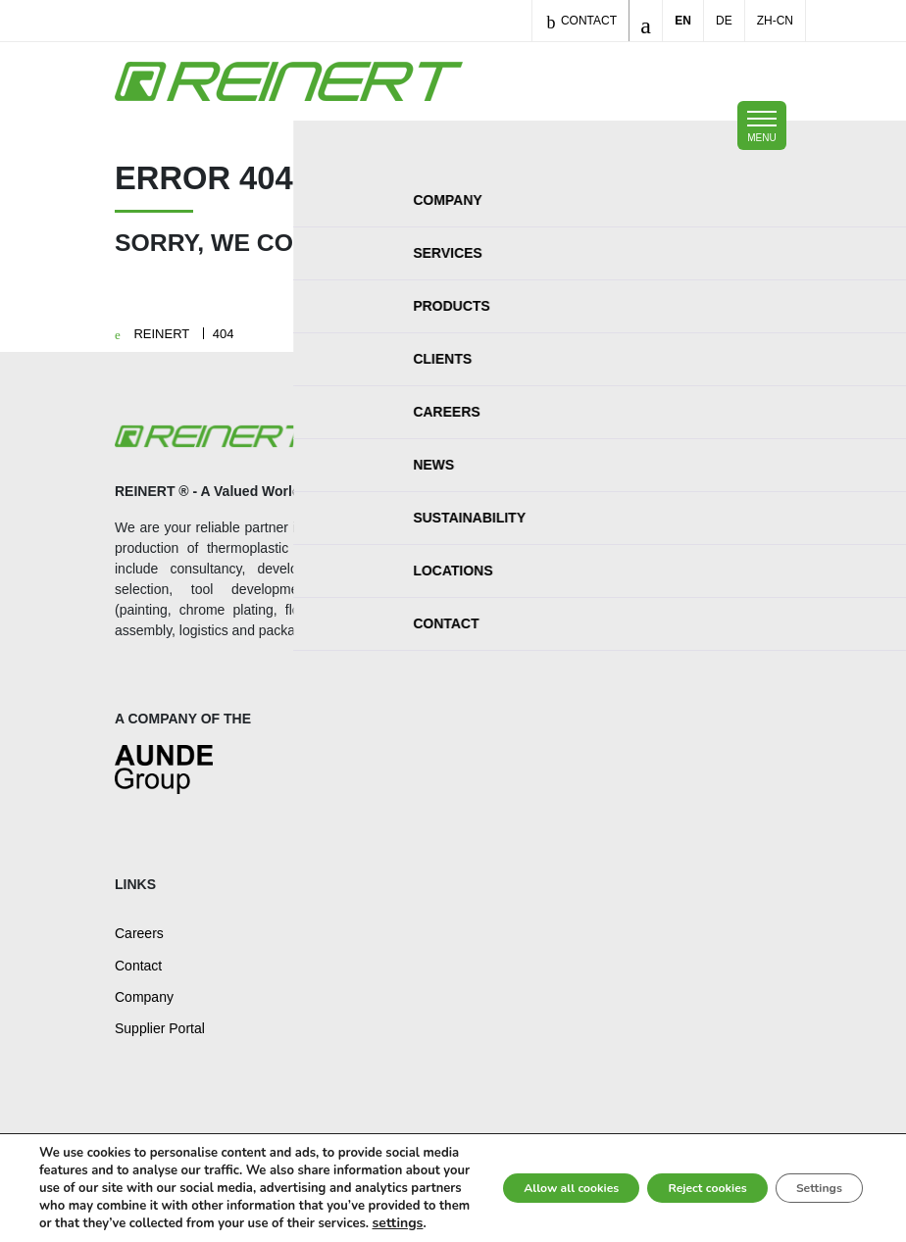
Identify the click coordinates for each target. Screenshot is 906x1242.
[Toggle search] (645, 20)
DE (724, 20)
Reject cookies (669, 1170)
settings (116, 1223)
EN (683, 20)
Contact (581, 22)
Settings (806, 1170)
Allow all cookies (501, 1170)
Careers (139, 933)
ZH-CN (775, 20)
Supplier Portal (160, 1028)
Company (144, 997)
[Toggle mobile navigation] (761, 125)
